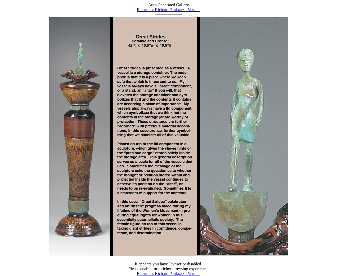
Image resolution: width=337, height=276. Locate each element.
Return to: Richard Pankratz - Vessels (168, 9)
